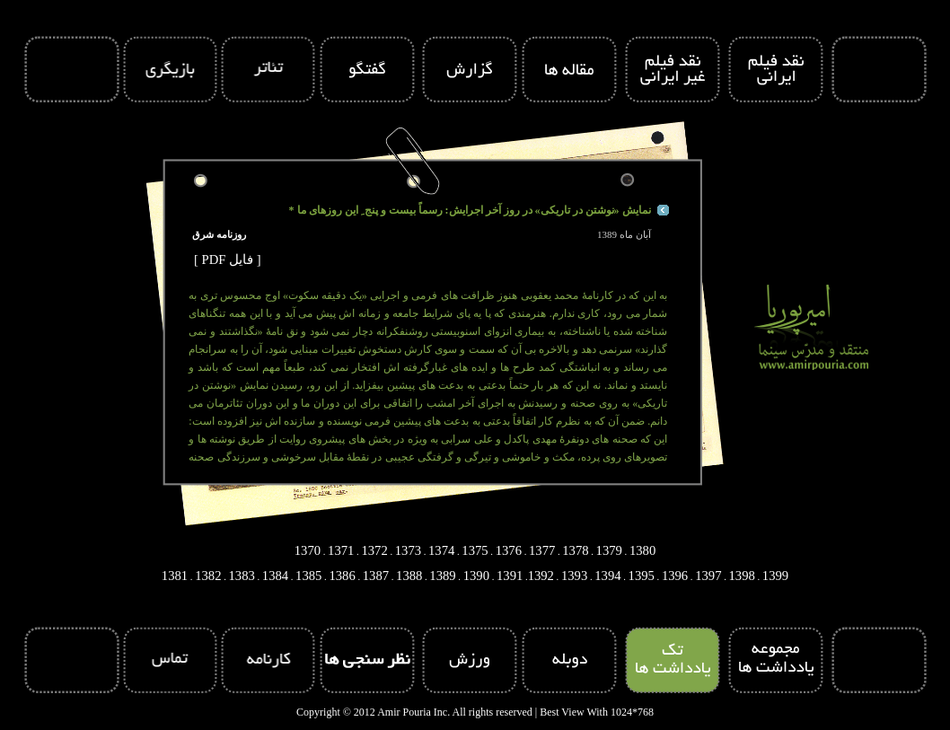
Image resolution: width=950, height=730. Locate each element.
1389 (442, 575)
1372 (374, 550)
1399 (775, 575)
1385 (308, 575)
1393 (574, 575)
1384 (275, 575)
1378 (575, 550)
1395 (642, 575)
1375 (475, 550)
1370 (308, 550)
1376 (509, 550)
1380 (642, 550)
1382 (208, 575)
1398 (742, 575)
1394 (607, 575)
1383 (241, 575)
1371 (341, 550)
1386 (342, 575)
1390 (476, 575)
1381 (175, 575)
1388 (409, 575)
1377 (542, 550)
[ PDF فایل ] (227, 259)
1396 (675, 575)
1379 (609, 550)
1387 (376, 575)
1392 (541, 575)
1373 (408, 550)
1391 (510, 575)
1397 (708, 575)
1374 (441, 550)
